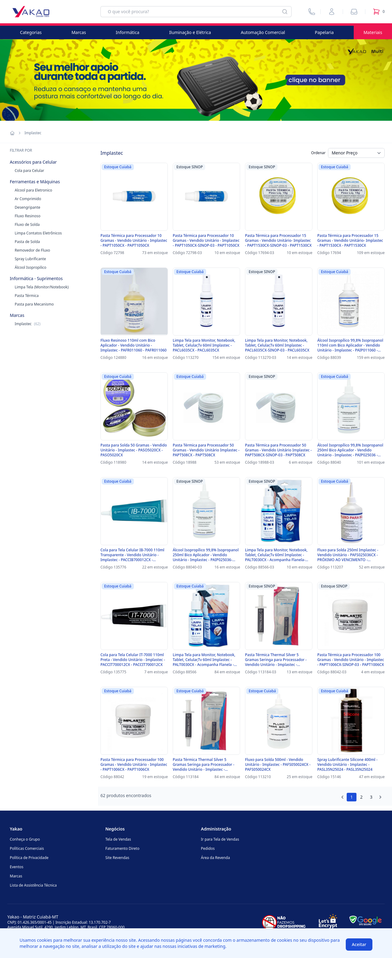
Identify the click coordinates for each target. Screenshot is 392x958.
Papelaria (324, 32)
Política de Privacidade (29, 857)
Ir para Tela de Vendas (220, 839)
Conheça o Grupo (25, 839)
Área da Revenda (215, 857)
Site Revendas (117, 857)
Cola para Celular (29, 170)
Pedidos (208, 848)
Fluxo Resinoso (27, 216)
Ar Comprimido (28, 198)
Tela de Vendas (118, 839)
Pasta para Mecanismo (34, 304)
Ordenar (318, 152)
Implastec (27, 323)
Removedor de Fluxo (32, 250)
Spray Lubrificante (30, 258)
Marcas (78, 32)
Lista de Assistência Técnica (33, 885)
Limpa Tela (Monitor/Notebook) (42, 287)
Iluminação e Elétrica (190, 32)
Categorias (31, 32)
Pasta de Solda (27, 241)
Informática (127, 32)
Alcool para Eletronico (33, 190)
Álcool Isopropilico (30, 267)
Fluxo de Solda (27, 224)
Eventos (16, 866)
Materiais (373, 32)
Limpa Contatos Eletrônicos (38, 233)
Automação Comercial (263, 32)
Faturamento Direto (122, 848)
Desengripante (27, 207)
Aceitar (359, 944)
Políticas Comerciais (27, 848)
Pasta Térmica (27, 295)
